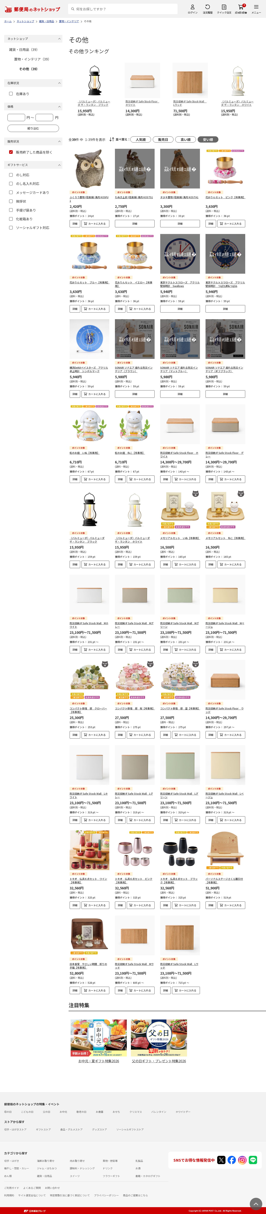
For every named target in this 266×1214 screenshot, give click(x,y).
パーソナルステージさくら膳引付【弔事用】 (224, 880)
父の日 (46, 1111)
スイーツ (75, 1176)
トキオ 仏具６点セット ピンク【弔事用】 (133, 880)
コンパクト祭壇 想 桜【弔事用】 (135, 708)
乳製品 (139, 1160)
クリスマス (135, 1111)
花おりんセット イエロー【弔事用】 (133, 284)
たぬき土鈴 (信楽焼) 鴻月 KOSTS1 (134, 197)
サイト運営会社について (32, 1195)
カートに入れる (97, 223)
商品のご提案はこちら (135, 1195)
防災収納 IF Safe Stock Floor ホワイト (179, 454)
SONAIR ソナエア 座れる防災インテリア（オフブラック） (224, 369)
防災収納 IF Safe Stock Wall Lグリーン (179, 795)
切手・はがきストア (15, 1129)
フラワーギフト (111, 1176)
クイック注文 (224, 12)
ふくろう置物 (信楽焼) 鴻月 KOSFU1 (89, 198)
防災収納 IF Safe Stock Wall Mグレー (134, 624)
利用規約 (9, 1195)
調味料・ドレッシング (82, 1168)
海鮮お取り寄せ (45, 1160)
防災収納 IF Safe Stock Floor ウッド (225, 710)
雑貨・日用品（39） (24, 49)
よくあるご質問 (32, 1187)
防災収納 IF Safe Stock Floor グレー (225, 454)
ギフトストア (43, 1129)
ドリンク (108, 1168)
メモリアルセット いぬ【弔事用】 (180, 538)
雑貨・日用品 (44, 1176)
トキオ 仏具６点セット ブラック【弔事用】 (179, 880)
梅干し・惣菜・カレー (16, 1168)
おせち (116, 1111)
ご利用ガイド (11, 1187)
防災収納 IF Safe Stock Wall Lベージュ (225, 795)
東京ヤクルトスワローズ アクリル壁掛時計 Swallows (180, 284)
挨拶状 (17, 201)
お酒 (137, 1168)
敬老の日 (81, 1111)
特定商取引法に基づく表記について (70, 1195)
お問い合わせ (52, 1187)
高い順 (186, 139)
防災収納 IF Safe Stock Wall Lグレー (134, 795)
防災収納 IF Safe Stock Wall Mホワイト (89, 624)
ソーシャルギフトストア (130, 1129)
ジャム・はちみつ (47, 1168)
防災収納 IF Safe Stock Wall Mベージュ (225, 624)
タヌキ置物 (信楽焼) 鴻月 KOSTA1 (179, 197)
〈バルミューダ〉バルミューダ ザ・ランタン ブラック (87, 539)
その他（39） (29, 68)
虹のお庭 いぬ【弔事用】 (85, 452)
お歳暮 (99, 1111)
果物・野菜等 (110, 1160)
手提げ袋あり (22, 210)
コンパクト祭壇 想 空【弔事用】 (180, 708)
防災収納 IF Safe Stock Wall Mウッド (134, 965)
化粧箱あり (21, 218)
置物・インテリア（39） (32, 59)
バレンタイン (158, 1111)
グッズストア (99, 1129)
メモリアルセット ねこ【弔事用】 (225, 538)
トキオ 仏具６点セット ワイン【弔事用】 (88, 880)
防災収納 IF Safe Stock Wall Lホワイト (89, 795)
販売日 (163, 139)
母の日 (8, 1111)
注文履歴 (207, 12)
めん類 (8, 1176)
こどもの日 (27, 1111)
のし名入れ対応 (24, 183)
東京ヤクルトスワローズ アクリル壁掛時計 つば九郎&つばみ (225, 284)
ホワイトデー (183, 1111)
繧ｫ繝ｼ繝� (241, 12)
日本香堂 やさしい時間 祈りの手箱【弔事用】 (88, 965)
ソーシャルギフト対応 (29, 227)
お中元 (63, 1111)
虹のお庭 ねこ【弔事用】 (130, 452)
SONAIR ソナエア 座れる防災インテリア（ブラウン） (134, 369)
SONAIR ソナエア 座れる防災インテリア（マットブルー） (179, 369)
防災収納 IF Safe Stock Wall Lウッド (179, 965)
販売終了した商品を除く (31, 152)
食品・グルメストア (71, 1129)
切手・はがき (11, 1160)
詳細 (75, 223)
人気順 (141, 139)
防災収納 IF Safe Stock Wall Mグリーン (179, 624)
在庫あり (19, 93)
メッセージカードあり (29, 192)
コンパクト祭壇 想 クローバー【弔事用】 (88, 710)
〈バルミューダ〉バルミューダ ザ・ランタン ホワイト (132, 539)
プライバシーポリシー (106, 1195)
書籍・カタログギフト (147, 1176)
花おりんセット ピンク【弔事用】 (225, 197)
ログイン (192, 12)
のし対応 (19, 174)
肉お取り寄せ (77, 1160)
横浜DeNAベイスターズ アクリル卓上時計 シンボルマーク (89, 369)
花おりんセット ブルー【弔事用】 (90, 282)
